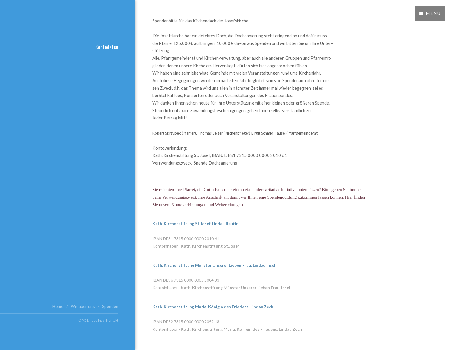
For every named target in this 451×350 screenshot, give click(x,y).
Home (57, 306)
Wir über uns (83, 306)
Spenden (110, 306)
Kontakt (112, 320)
